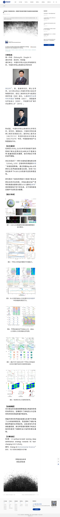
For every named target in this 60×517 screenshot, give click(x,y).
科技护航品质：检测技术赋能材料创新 (49, 13)
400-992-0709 (37, 504)
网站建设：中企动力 (38, 514)
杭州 (41, 514)
